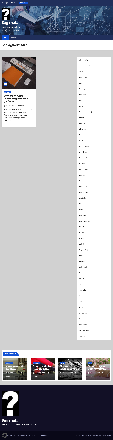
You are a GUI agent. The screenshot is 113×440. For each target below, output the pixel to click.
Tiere (81, 296)
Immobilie (83, 169)
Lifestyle (83, 187)
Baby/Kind (83, 77)
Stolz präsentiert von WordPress (13, 435)
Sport (81, 278)
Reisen (82, 261)
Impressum (97, 435)
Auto (81, 72)
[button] (110, 37)
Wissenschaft (85, 330)
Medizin (82, 198)
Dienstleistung (85, 112)
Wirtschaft (83, 324)
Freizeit (82, 135)
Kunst (81, 181)
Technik (82, 290)
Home (13, 38)
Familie (82, 123)
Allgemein (83, 60)
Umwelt (82, 307)
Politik (82, 244)
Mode (81, 210)
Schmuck (83, 267)
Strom (81, 284)
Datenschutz (86, 435)
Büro (81, 106)
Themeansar (43, 435)
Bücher (82, 100)
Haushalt (83, 158)
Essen (81, 118)
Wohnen (82, 336)
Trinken (82, 301)
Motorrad (83, 215)
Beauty (82, 89)
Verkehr (82, 319)
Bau (80, 83)
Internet (82, 175)
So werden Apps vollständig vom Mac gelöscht (16, 98)
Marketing (83, 192)
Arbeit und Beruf (86, 66)
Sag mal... (10, 22)
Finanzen (83, 129)
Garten (82, 141)
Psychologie (84, 250)
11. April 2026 (67, 373)
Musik (81, 227)
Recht (81, 255)
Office (81, 238)
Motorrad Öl (84, 221)
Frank (21, 106)
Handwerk (83, 152)
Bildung (82, 95)
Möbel (81, 204)
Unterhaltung (84, 313)
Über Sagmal (107, 435)
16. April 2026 (13, 373)
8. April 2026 (95, 373)
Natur (81, 232)
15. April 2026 (40, 373)
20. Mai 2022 (11, 106)
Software (7, 92)
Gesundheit (84, 146)
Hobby (82, 164)
